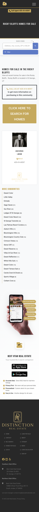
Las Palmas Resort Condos (15, 225)
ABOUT (23, 438)
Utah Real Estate (11, 499)
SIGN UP (23, 453)
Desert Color (8, 193)
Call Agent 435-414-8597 (19, 11)
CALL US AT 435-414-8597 (19, 89)
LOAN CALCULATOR (26, 449)
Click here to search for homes (19, 113)
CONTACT (7, 438)
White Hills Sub (11, 261)
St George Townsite (12, 221)
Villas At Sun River (12, 253)
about (19, 159)
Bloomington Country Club (15, 237)
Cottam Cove (9, 281)
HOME (6, 434)
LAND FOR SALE (25, 434)
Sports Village (10, 277)
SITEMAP (23, 442)
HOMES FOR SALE (10, 446)
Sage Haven (9, 205)
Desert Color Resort (12, 217)
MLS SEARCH (8, 442)
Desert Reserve (11, 249)
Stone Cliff (9, 245)
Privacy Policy (21, 499)
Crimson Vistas (11, 241)
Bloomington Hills (12, 233)
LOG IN (7, 449)
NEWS (22, 446)
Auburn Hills (9, 229)
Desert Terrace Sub (12, 269)
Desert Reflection (11, 257)
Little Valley (8, 197)
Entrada (7, 201)
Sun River (8, 209)
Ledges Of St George (13, 213)
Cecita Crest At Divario (13, 273)
